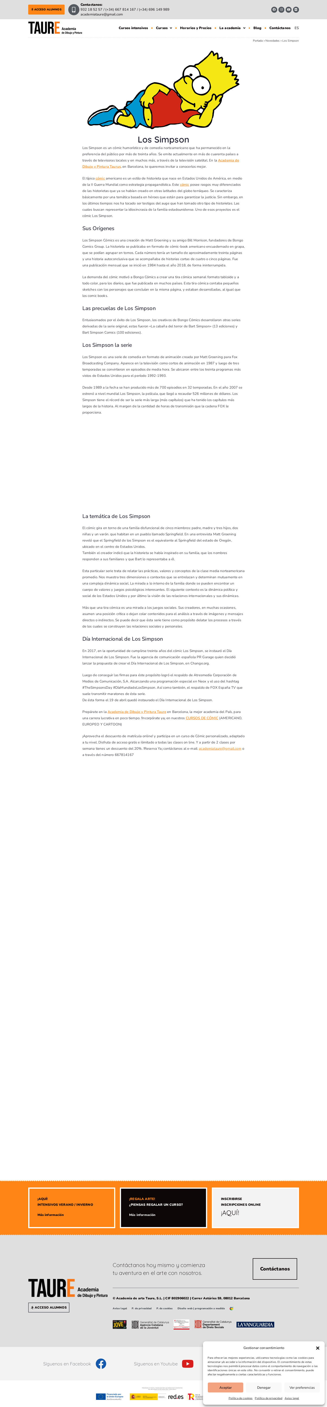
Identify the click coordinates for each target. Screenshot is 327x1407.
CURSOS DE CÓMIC (202, 718)
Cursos (164, 28)
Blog (257, 28)
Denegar (264, 1387)
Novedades (272, 41)
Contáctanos (279, 28)
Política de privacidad (268, 1398)
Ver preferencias (302, 1387)
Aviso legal (292, 1398)
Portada (258, 41)
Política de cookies (241, 1398)
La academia (232, 28)
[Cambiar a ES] (296, 28)
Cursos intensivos (133, 28)
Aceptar (225, 1387)
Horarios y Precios (195, 28)
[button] (317, 1348)
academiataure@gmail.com (220, 748)
